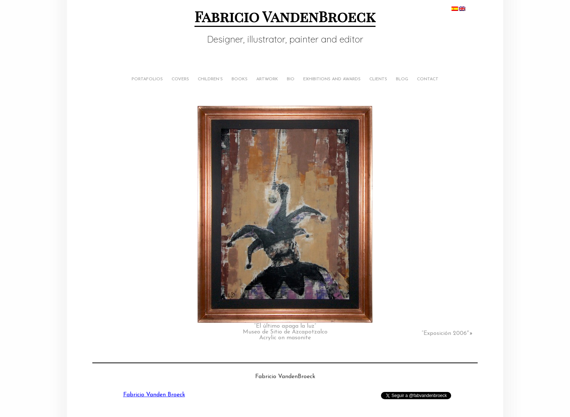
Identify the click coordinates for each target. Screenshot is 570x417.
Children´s (210, 79)
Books (240, 79)
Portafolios (147, 79)
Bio (290, 79)
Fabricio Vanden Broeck (154, 395)
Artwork (267, 79)
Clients (378, 79)
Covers (180, 79)
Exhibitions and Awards (332, 79)
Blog (402, 79)
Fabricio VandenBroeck (285, 16)
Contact (427, 79)
